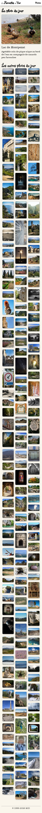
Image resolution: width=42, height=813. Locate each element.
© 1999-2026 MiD (21, 808)
